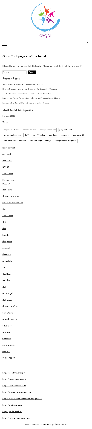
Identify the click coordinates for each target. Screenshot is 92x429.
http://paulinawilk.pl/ (12, 412)
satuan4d (6, 332)
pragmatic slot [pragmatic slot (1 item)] (65, 130)
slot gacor (7, 242)
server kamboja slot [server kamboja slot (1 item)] (12, 135)
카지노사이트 (8, 358)
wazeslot (6, 339)
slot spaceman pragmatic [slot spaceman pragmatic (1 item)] (66, 141)
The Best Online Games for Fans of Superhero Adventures (27, 94)
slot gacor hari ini (10, 196)
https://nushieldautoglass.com (16, 392)
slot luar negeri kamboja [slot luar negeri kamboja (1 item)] (40, 141)
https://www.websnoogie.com (16, 418)
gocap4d (6, 154)
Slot (4, 209)
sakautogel (7, 293)
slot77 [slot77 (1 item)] (26, 135)
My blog (6, 116)
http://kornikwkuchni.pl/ (13, 373)
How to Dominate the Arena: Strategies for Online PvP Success (29, 89)
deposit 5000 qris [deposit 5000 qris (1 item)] (11, 130)
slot (4, 222)
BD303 (5, 167)
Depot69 (6, 184)
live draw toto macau (12, 203)
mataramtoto (8, 345)
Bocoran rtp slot (9, 180)
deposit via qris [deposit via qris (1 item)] (29, 130)
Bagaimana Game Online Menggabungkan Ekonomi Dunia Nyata (31, 98)
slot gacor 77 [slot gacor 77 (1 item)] (78, 135)
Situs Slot (7, 326)
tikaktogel (7, 274)
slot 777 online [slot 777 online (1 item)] (39, 135)
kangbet (6, 235)
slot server (7, 161)
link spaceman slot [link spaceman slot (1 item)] (48, 130)
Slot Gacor (7, 174)
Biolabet (6, 280)
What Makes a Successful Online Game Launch (22, 85)
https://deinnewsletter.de (14, 386)
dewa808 (6, 255)
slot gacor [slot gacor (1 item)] (65, 135)
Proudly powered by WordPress (38, 425)
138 (3, 267)
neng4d (6, 248)
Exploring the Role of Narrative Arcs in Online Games (25, 103)
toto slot (6, 352)
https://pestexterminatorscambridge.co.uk (22, 399)
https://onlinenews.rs (12, 405)
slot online (7, 190)
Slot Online (7, 313)
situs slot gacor (9, 319)
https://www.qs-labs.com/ (14, 379)
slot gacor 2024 (9, 306)
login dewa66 (8, 148)
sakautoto (7, 261)
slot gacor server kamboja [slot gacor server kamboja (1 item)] (15, 141)
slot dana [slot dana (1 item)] (53, 135)
